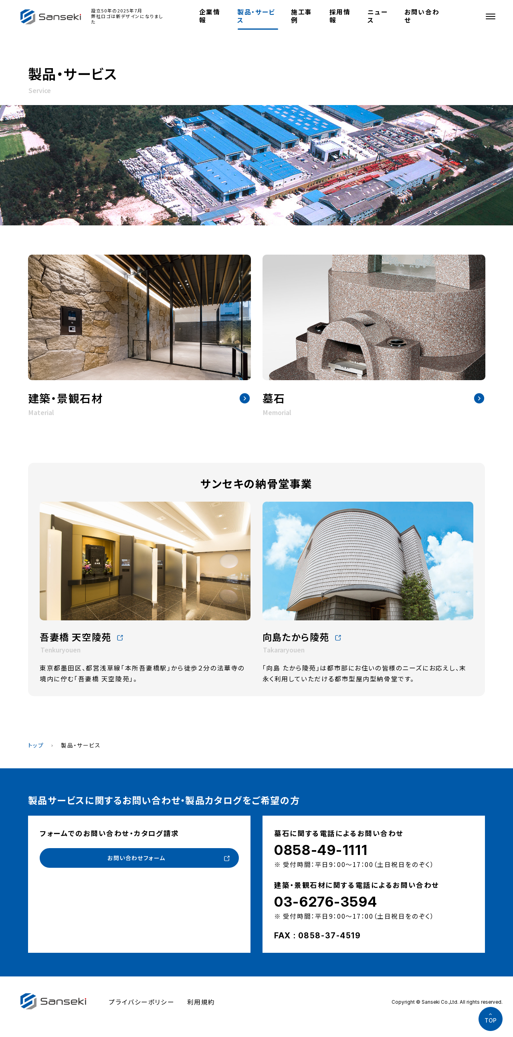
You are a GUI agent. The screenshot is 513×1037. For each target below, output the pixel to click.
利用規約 (201, 1002)
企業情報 (209, 15)
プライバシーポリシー (141, 1002)
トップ (36, 745)
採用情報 (340, 15)
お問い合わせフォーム (136, 858)
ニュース (378, 15)
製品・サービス (256, 15)
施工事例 (301, 15)
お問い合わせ (421, 15)
